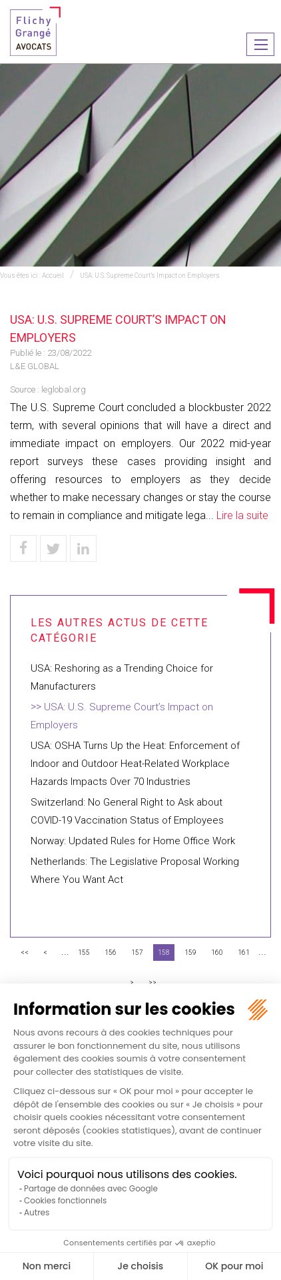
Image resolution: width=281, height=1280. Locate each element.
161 (244, 952)
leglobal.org (63, 389)
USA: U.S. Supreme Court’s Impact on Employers (150, 275)
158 (164, 952)
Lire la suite (242, 515)
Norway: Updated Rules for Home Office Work (133, 841)
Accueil (53, 275)
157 (137, 952)
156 (111, 952)
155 (84, 952)
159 (190, 952)
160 (217, 952)
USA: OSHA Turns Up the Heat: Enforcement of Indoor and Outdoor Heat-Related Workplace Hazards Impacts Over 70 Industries (135, 764)
